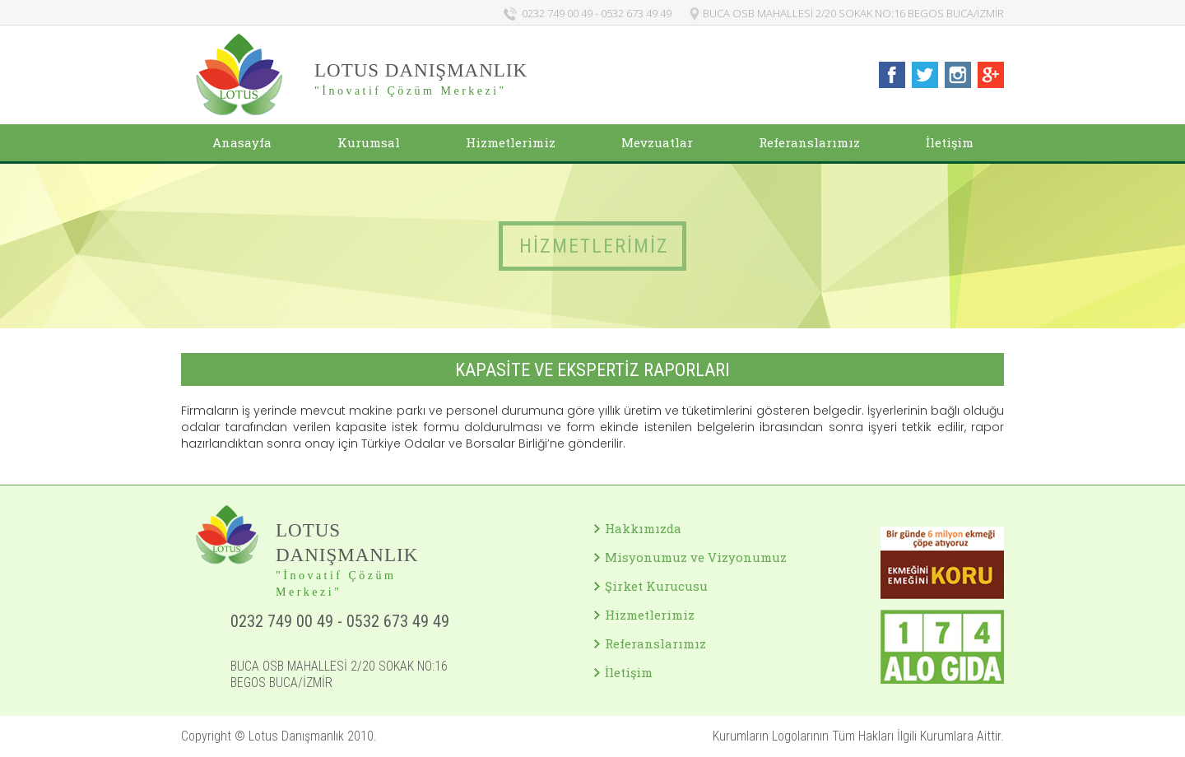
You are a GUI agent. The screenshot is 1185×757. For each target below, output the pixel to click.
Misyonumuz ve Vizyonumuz (696, 557)
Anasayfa (242, 142)
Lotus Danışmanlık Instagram (958, 75)
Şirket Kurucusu (656, 586)
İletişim (950, 142)
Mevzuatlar (657, 142)
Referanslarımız (809, 142)
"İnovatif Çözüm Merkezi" (410, 91)
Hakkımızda (643, 528)
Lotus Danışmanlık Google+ (991, 75)
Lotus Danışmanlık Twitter (925, 75)
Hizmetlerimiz (510, 142)
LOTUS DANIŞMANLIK (420, 70)
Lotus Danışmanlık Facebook (892, 75)
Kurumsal (368, 142)
